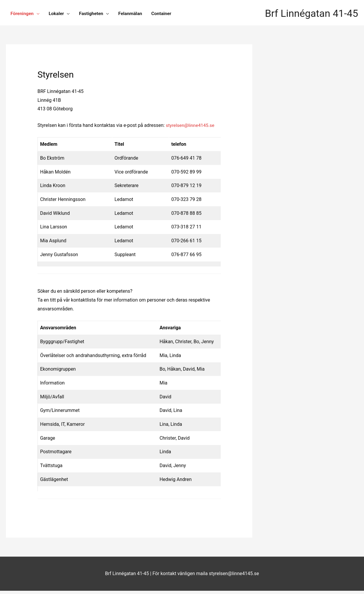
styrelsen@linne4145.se (191, 128)
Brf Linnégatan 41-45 (310, 14)
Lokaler (58, 14)
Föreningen (23, 14)
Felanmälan (133, 14)
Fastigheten (93, 14)
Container (165, 14)
